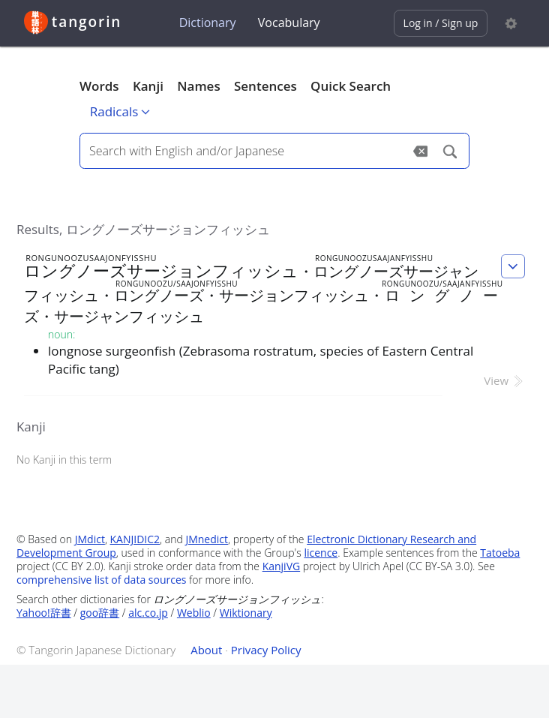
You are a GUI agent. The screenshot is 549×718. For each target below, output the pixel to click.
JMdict (90, 539)
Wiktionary (246, 612)
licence (321, 552)
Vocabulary (289, 22)
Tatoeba (500, 552)
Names (198, 86)
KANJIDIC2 (135, 539)
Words (99, 86)
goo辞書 (99, 612)
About (206, 649)
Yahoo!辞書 (43, 612)
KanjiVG (281, 566)
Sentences (265, 86)
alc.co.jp (148, 612)
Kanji (148, 86)
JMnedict (206, 539)
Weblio (194, 612)
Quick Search (350, 86)
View (504, 380)
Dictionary (207, 22)
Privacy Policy (266, 649)
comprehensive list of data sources (101, 579)
